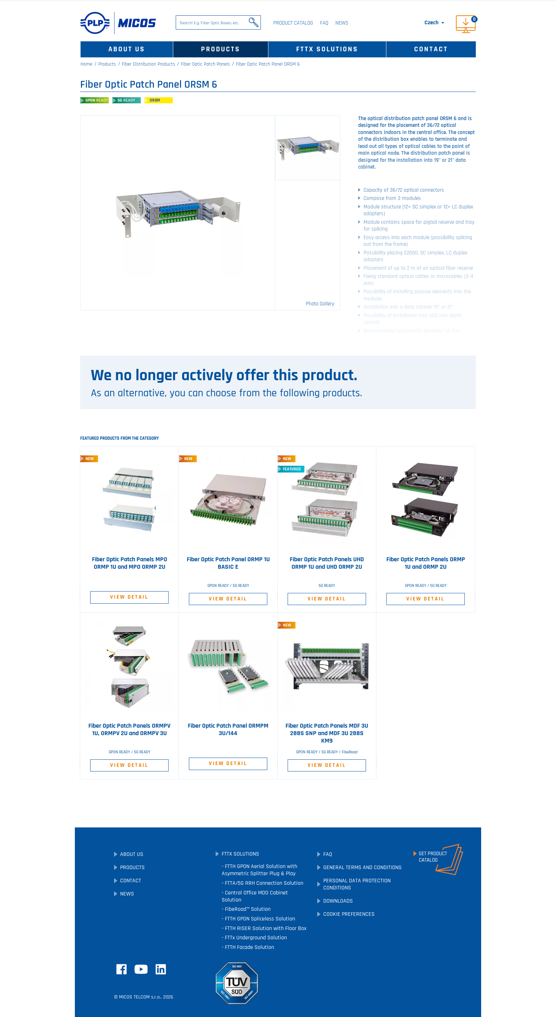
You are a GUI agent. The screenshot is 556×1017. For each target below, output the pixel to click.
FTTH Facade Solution (248, 947)
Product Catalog (293, 23)
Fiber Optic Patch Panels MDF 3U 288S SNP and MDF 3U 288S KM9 (326, 733)
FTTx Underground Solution (255, 937)
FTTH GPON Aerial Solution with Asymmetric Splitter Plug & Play (259, 870)
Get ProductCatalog (433, 857)
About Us (126, 49)
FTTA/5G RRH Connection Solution (263, 883)
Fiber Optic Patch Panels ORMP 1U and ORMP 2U (425, 563)
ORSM (155, 100)
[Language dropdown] (435, 22)
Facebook (121, 969)
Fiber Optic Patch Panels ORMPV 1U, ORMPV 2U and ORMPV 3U (129, 729)
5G (126, 100)
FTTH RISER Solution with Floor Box (265, 928)
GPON (97, 100)
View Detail (129, 597)
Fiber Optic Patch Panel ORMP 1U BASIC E (228, 563)
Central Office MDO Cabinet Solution (255, 896)
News (341, 23)
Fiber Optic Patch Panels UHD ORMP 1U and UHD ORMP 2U (327, 563)
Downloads (338, 901)
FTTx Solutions (327, 49)
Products (220, 49)
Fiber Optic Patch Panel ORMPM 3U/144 (228, 729)
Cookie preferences (349, 914)
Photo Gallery (320, 303)
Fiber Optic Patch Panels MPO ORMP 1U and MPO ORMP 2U (129, 563)
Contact (431, 49)
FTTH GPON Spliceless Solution (259, 919)
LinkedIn (161, 969)
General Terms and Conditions (362, 867)
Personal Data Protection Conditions (357, 884)
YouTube (141, 969)
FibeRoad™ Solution (247, 909)
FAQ (324, 23)
